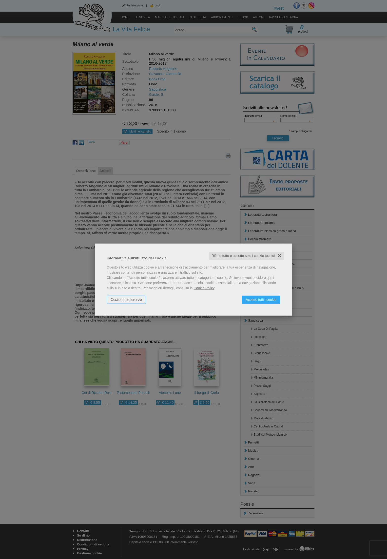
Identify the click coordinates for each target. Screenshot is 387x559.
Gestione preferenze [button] (126, 300)
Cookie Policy (204, 288)
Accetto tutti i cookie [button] (261, 300)
